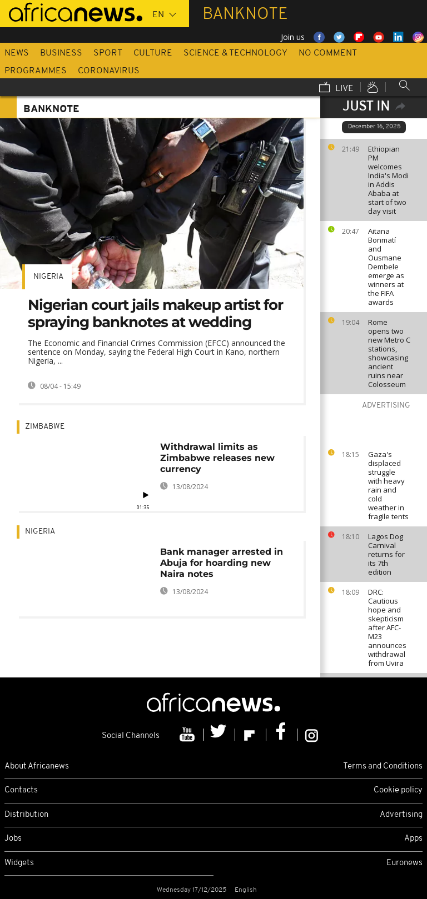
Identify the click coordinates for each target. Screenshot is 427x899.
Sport (107, 53)
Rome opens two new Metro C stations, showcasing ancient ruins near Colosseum (389, 353)
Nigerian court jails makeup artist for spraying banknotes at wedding (155, 313)
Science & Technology (235, 53)
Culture (152, 53)
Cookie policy (398, 790)
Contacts (21, 790)
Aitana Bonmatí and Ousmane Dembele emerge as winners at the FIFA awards (386, 267)
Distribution (26, 815)
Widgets (19, 863)
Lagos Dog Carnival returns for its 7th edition (386, 554)
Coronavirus (109, 71)
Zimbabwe (44, 427)
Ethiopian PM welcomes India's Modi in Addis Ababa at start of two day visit (388, 179)
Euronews (404, 863)
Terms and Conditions (383, 766)
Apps (413, 839)
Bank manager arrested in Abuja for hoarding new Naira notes (221, 562)
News (16, 53)
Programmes (35, 71)
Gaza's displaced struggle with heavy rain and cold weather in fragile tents (388, 485)
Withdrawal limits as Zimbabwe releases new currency (217, 457)
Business (61, 53)
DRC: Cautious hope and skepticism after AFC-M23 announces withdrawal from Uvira (387, 627)
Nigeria (48, 277)
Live (336, 88)
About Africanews (36, 766)
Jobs (13, 839)
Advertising (401, 815)
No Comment (328, 53)
